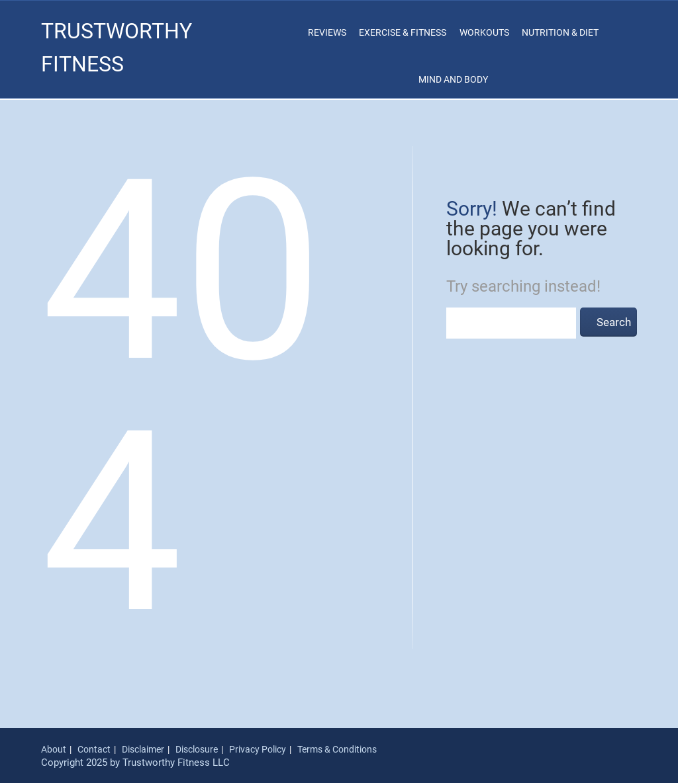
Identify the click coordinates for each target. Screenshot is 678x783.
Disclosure (196, 749)
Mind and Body (453, 79)
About (53, 749)
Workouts (484, 32)
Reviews (327, 32)
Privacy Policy (257, 749)
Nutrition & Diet (560, 32)
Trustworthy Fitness (116, 48)
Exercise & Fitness (402, 32)
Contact (94, 749)
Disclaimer (143, 749)
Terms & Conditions (337, 749)
